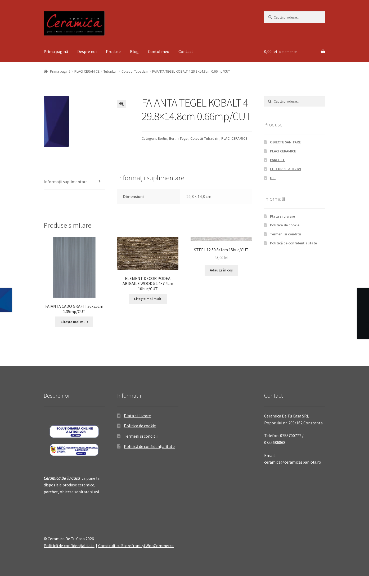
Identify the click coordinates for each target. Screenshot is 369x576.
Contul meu (158, 51)
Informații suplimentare (66, 181)
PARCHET (277, 159)
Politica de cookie (284, 225)
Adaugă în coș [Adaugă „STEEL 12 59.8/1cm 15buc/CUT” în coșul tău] (221, 270)
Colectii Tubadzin (135, 71)
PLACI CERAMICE (87, 71)
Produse (113, 51)
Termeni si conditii (285, 234)
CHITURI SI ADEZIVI (285, 168)
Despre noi (87, 51)
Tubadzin (111, 71)
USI (273, 177)
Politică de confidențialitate (293, 243)
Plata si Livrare (282, 216)
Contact (185, 51)
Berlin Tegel (178, 138)
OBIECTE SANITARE (285, 142)
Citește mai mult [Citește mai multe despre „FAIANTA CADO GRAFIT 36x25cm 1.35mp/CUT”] (74, 321)
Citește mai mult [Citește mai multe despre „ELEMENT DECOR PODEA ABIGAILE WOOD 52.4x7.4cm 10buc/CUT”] (147, 298)
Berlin (162, 138)
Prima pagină (56, 51)
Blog (134, 51)
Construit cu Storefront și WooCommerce (136, 545)
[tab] (74, 182)
